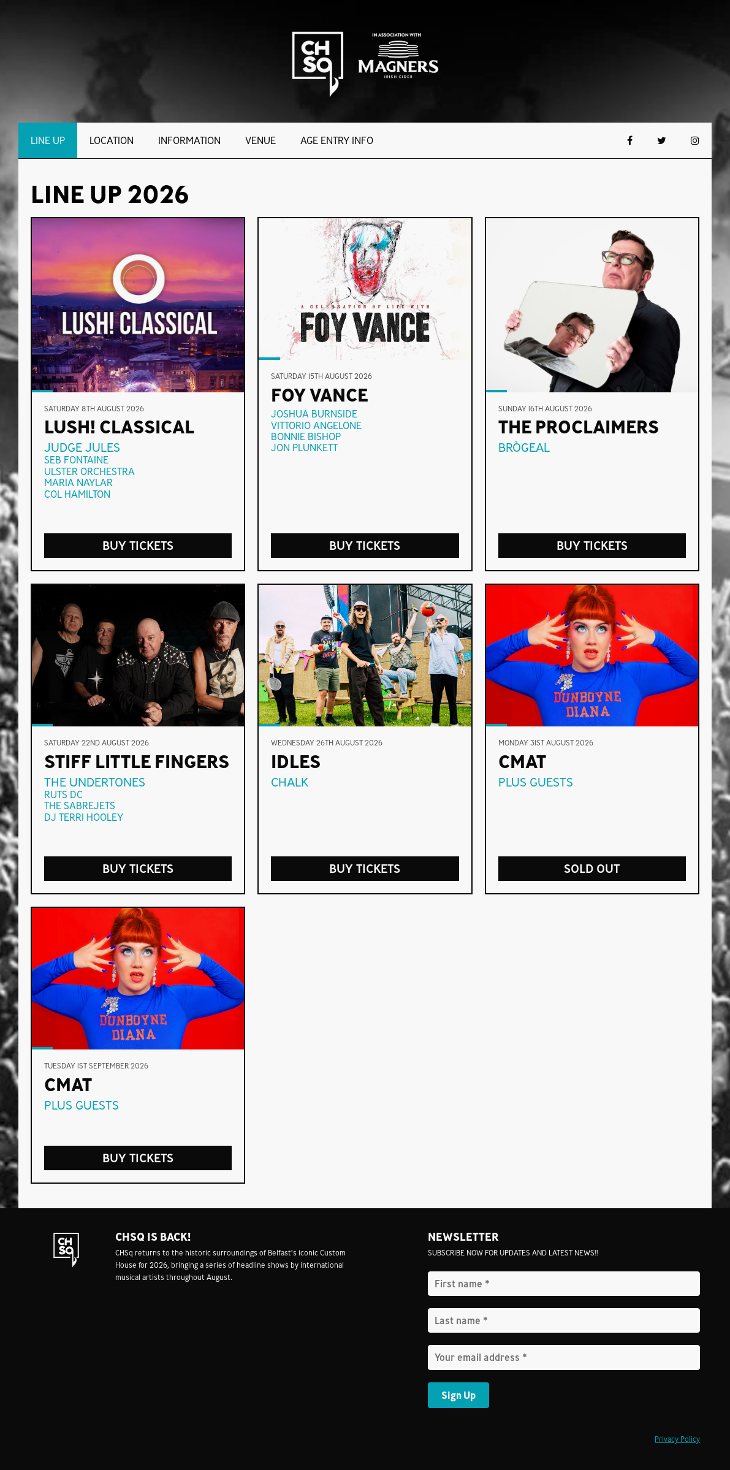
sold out (592, 868)
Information (189, 140)
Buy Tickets (137, 545)
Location (111, 140)
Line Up (48, 140)
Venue (260, 140)
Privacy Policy (677, 1439)
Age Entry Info (336, 140)
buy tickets (592, 545)
